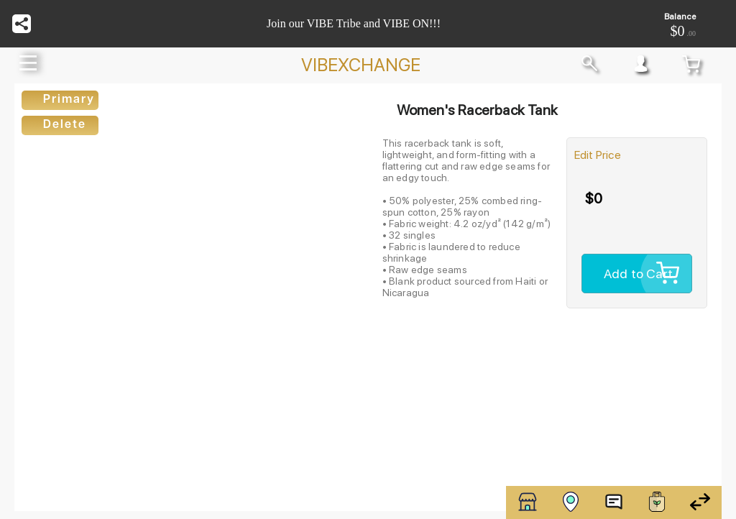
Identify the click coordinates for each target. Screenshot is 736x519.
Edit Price (597, 155)
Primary (69, 100)
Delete (64, 125)
